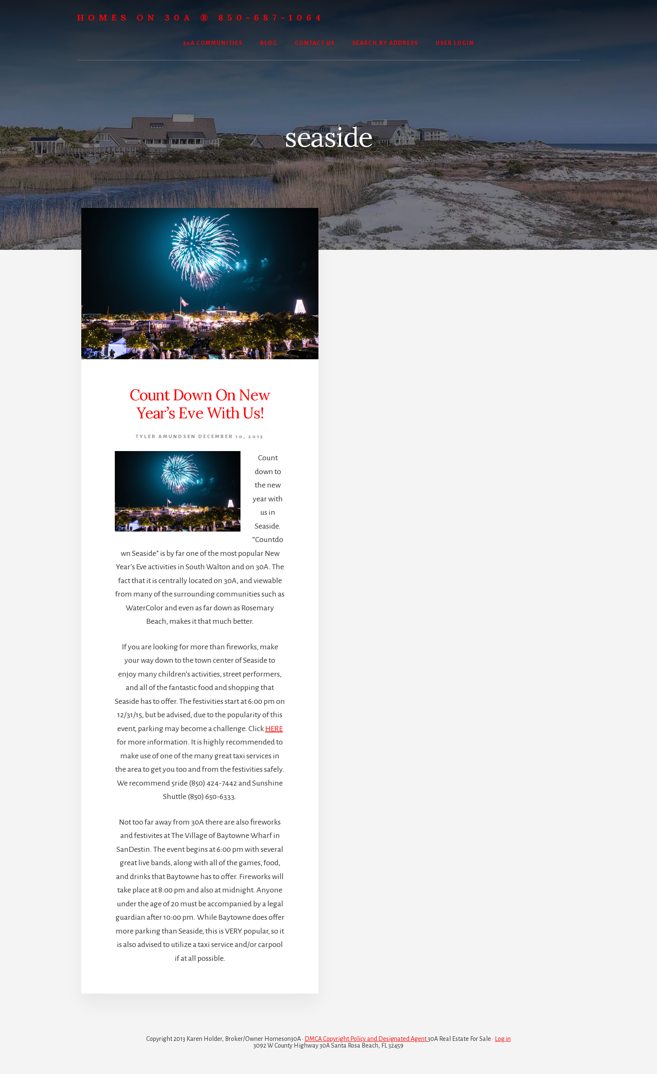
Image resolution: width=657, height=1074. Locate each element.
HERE (274, 728)
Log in (503, 1038)
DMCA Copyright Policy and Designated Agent (366, 1038)
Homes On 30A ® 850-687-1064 (201, 17)
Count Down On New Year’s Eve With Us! (199, 404)
